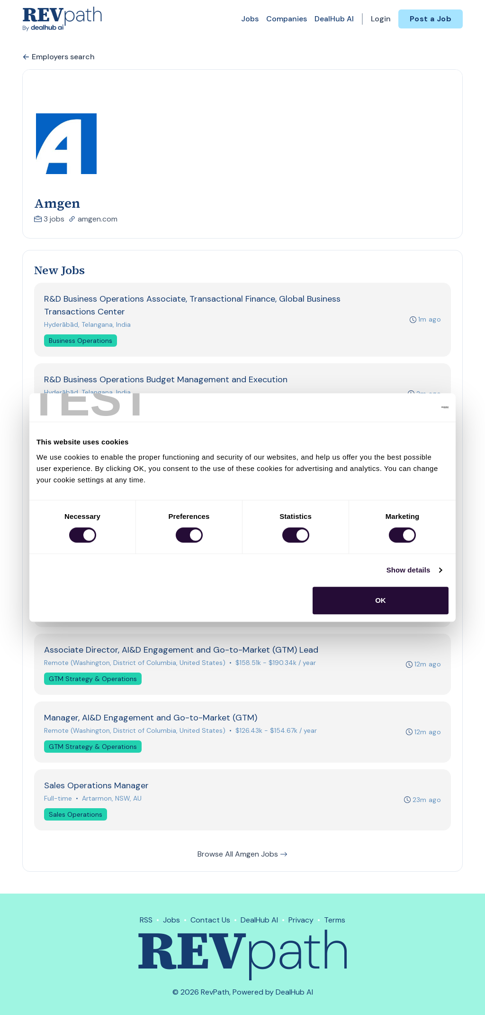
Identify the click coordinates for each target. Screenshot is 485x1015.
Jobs (250, 19)
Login (381, 19)
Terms (334, 920)
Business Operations (80, 340)
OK (380, 600)
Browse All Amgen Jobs (242, 855)
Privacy (301, 920)
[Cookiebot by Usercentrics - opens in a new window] (407, 407)
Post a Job (430, 19)
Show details (408, 570)
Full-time (58, 799)
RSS (146, 920)
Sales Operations (75, 815)
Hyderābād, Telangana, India (87, 324)
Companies (286, 19)
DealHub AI (334, 19)
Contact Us (210, 920)
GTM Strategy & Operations (93, 679)
